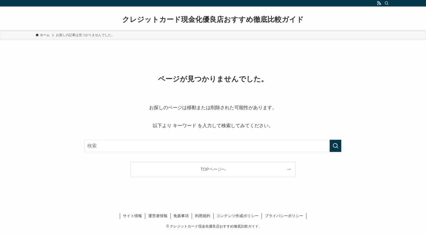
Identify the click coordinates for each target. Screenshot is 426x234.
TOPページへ (212, 169)
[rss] (379, 3)
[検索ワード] (213, 146)
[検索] (386, 3)
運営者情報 (157, 216)
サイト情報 (132, 216)
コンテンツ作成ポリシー (237, 216)
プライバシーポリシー (284, 216)
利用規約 (202, 216)
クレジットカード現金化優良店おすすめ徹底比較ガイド (213, 19)
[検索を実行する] (335, 146)
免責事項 (181, 216)
